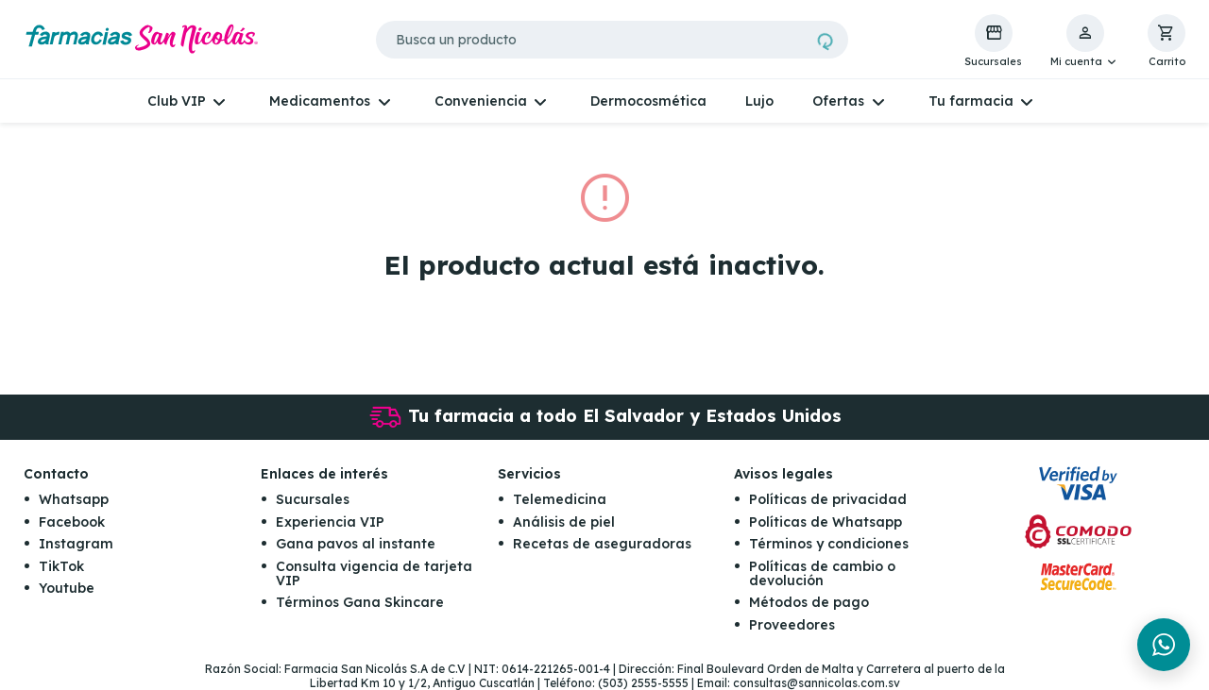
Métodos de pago (809, 602)
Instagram (76, 543)
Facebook (72, 521)
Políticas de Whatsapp (825, 521)
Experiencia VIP (330, 521)
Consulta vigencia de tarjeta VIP (374, 573)
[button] (1084, 41)
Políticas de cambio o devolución (822, 573)
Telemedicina (559, 499)
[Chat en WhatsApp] (1163, 644)
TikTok (61, 566)
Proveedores (792, 624)
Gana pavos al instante (355, 543)
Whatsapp (74, 499)
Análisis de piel (564, 521)
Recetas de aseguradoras (602, 543)
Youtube (66, 588)
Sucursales (312, 499)
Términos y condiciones (829, 543)
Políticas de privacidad (828, 499)
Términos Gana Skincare (360, 602)
